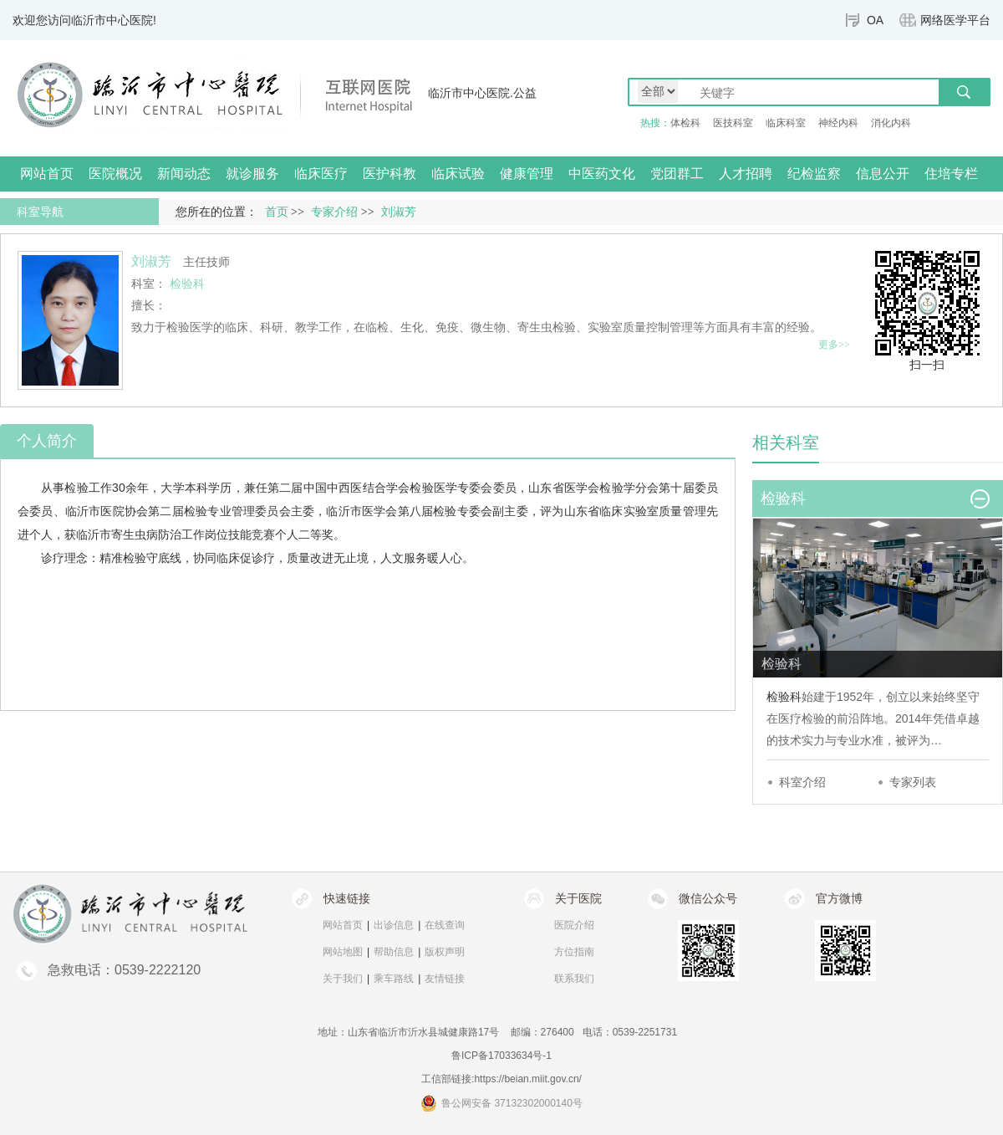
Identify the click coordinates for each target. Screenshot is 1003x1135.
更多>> (834, 344)
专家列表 (912, 782)
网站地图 (343, 952)
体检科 (685, 123)
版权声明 (445, 952)
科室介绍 (802, 782)
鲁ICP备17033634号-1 (501, 1055)
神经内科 (838, 123)
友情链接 (445, 978)
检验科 (784, 696)
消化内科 (891, 123)
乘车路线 (394, 978)
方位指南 (574, 952)
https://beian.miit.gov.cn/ (528, 1079)
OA (875, 20)
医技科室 (733, 123)
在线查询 (445, 925)
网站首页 (47, 173)
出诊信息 (394, 925)
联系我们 (574, 978)
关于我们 (343, 978)
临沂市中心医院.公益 (482, 93)
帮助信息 (394, 952)
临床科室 (786, 123)
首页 (276, 212)
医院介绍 (574, 925)
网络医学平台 (955, 20)
